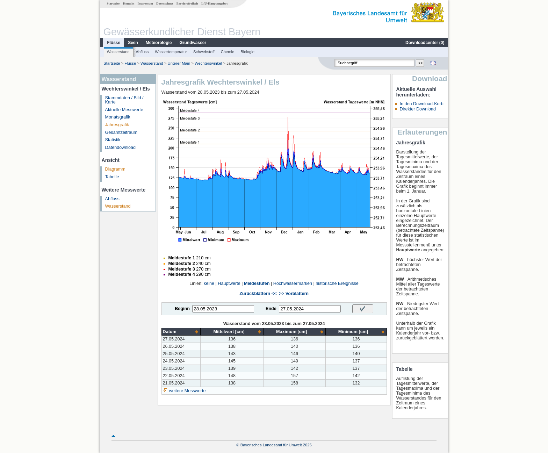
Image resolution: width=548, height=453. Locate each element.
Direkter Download (417, 109)
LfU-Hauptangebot (214, 3)
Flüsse (113, 42)
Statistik (113, 139)
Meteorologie (159, 42)
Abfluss (142, 52)
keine (209, 283)
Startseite (113, 3)
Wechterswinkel (208, 63)
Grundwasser (193, 42)
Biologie (247, 52)
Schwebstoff (204, 52)
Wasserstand (118, 52)
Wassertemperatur (171, 52)
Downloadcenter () (424, 42)
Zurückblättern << (257, 293)
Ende (271, 308)
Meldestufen (256, 283)
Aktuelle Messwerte (124, 109)
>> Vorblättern (294, 293)
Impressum (145, 3)
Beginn (182, 308)
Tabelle (112, 176)
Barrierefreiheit (187, 3)
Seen (133, 42)
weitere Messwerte (187, 390)
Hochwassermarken (292, 283)
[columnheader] (181, 332)
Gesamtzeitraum (121, 132)
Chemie (228, 52)
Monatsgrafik (117, 117)
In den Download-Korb (421, 103)
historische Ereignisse (337, 283)
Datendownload (120, 147)
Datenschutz (164, 3)
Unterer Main (179, 63)
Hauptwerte (229, 283)
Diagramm (115, 169)
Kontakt (129, 3)
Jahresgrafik (117, 124)
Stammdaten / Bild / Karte (124, 100)
